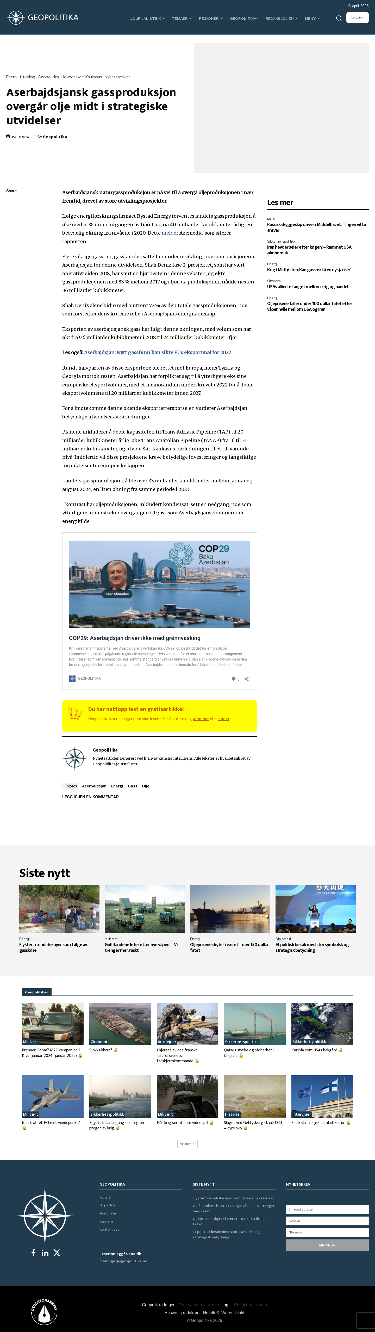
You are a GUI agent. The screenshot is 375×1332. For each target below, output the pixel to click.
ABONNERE (327, 1245)
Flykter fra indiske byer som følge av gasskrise (53, 947)
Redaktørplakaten (250, 1305)
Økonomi (274, 281)
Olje (145, 785)
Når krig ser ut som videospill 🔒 (185, 1122)
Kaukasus (95, 77)
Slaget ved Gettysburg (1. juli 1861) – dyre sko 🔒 (254, 1125)
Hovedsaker (73, 77)
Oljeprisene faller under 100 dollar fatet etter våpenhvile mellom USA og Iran (309, 306)
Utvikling (29, 77)
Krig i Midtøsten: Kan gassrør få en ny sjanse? (309, 270)
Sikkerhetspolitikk (281, 241)
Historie (232, 1114)
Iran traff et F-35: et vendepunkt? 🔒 (51, 1125)
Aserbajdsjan (94, 785)
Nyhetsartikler (119, 77)
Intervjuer (167, 1042)
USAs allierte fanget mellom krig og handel (307, 287)
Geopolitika (49, 77)
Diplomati (283, 939)
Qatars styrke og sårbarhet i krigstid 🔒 (249, 1053)
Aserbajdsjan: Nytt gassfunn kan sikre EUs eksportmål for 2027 (157, 352)
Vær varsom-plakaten (199, 1305)
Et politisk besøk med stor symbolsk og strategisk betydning (312, 947)
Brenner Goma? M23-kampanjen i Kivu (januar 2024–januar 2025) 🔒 (52, 1053)
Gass (132, 785)
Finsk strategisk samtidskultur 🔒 (321, 1122)
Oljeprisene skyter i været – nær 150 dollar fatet (229, 947)
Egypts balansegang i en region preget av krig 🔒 (116, 1125)
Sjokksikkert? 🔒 (103, 1050)
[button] (338, 18)
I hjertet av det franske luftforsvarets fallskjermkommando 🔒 (178, 1056)
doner (223, 718)
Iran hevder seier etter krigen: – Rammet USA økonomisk (309, 250)
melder (170, 233)
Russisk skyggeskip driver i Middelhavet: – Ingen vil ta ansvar (316, 227)
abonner (201, 718)
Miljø (270, 219)
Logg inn (358, 17)
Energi (13, 77)
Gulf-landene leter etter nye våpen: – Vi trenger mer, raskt (141, 947)
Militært (111, 939)
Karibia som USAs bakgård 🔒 (317, 1050)
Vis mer (187, 1144)
